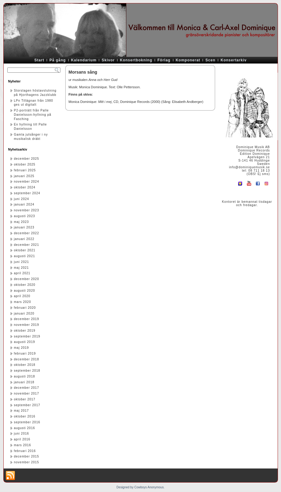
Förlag (164, 60)
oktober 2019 (24, 330)
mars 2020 (22, 302)
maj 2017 (21, 410)
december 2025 (26, 158)
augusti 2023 (24, 216)
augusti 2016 (24, 428)
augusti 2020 (24, 290)
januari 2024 (24, 204)
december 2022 (26, 233)
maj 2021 (21, 267)
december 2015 (26, 456)
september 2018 (27, 370)
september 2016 (27, 422)
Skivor (108, 60)
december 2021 (26, 244)
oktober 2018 (24, 364)
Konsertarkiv (234, 60)
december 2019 (26, 319)
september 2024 (27, 193)
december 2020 (26, 279)
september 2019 (27, 336)
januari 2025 (24, 176)
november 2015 (26, 462)
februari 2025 (25, 170)
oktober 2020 (24, 284)
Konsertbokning (136, 60)
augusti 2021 (24, 256)
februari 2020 (25, 307)
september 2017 (27, 405)
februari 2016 (25, 451)
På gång (57, 60)
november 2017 (26, 393)
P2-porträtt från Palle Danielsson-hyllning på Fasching (33, 115)
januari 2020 (24, 313)
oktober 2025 (24, 164)
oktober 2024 (24, 187)
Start (39, 60)
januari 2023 (24, 227)
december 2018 (26, 359)
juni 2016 (21, 433)
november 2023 (26, 210)
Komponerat (188, 60)
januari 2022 (24, 239)
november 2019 (26, 324)
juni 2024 (21, 199)
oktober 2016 (24, 416)
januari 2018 (24, 382)
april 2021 (22, 273)
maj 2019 (21, 347)
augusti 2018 (24, 376)
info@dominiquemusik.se (249, 167)
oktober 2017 (24, 399)
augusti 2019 (24, 342)
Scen (210, 60)
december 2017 (26, 387)
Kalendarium (84, 60)
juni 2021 (21, 262)
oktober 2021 (24, 250)
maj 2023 (21, 222)
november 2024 (26, 181)
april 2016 (22, 439)
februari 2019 (25, 353)
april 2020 (22, 296)
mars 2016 (22, 445)
